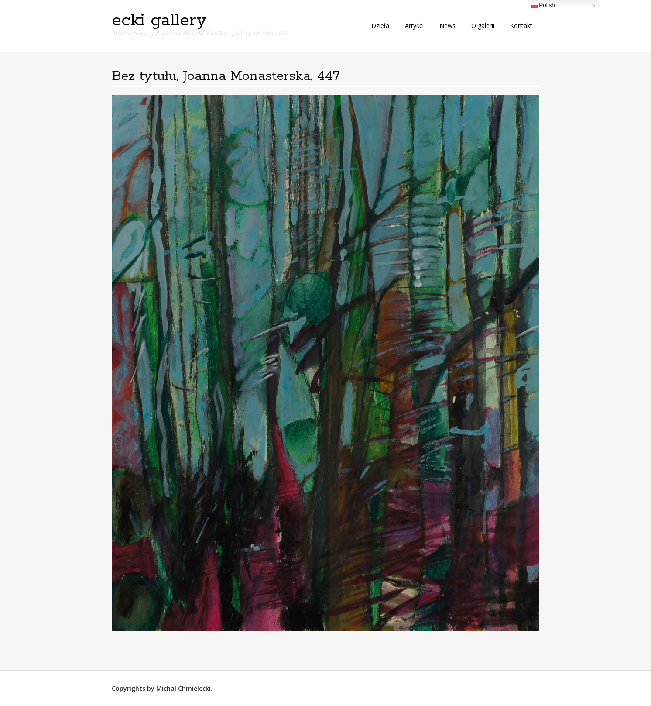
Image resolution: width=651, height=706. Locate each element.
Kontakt (521, 25)
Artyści (414, 25)
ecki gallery (159, 20)
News (447, 25)
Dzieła (380, 25)
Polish (543, 5)
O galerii (482, 25)
